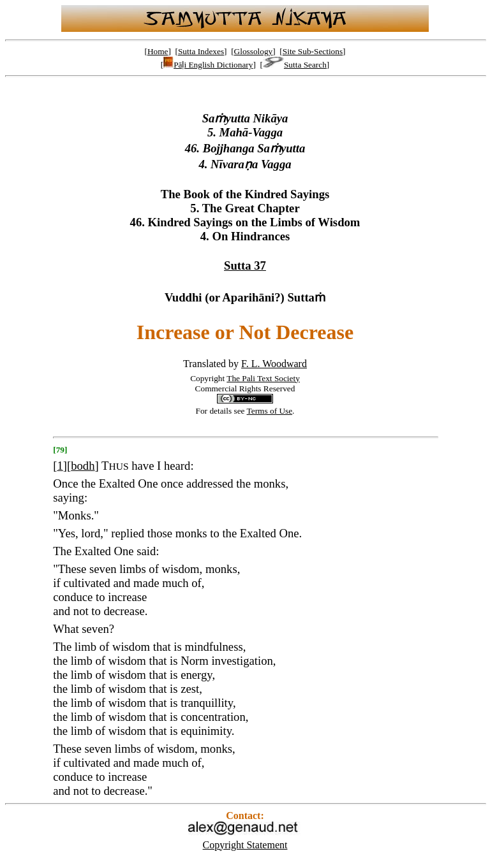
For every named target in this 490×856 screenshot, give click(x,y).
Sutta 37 (245, 265)
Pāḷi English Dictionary (208, 64)
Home (157, 51)
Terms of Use (270, 411)
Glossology (253, 51)
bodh (82, 465)
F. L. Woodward (274, 363)
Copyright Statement (245, 844)
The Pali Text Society (263, 378)
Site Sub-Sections (313, 51)
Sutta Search (295, 64)
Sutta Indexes (201, 51)
